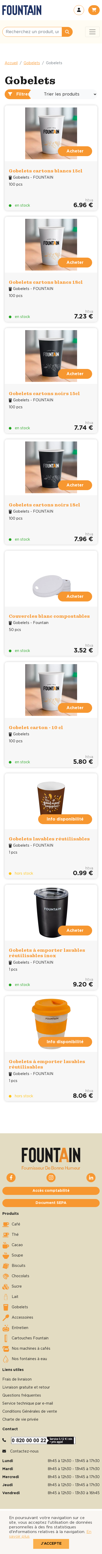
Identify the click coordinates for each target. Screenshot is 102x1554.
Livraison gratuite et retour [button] (26, 1387)
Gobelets (32, 63)
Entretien (15, 1328)
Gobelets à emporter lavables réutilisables (47, 1064)
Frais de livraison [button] (17, 1379)
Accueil (11, 63)
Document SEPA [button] (51, 1203)
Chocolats (15, 1276)
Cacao (12, 1245)
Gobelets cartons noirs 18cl (44, 504)
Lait (10, 1297)
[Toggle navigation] (92, 32)
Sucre (12, 1287)
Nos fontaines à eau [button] (24, 1359)
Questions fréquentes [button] (21, 1395)
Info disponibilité (65, 819)
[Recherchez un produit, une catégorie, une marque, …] (32, 32)
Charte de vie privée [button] (20, 1419)
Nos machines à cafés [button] (26, 1349)
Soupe (12, 1256)
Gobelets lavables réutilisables (49, 838)
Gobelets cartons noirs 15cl (44, 393)
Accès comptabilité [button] (51, 1191)
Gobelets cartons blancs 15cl (46, 170)
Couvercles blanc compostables (49, 616)
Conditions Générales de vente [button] (29, 1411)
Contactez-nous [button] (24, 1451)
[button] (79, 10)
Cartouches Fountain (25, 1338)
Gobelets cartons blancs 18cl (46, 282)
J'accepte (51, 1543)
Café (11, 1225)
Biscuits (13, 1266)
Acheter (75, 151)
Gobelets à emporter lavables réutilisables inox (47, 953)
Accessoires (17, 1318)
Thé (10, 1235)
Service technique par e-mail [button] (27, 1403)
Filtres (19, 94)
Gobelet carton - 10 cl (36, 727)
